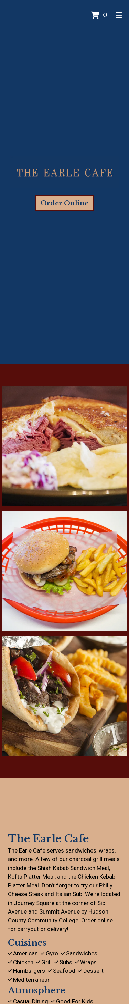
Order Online (64, 203)
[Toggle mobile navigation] (118, 15)
